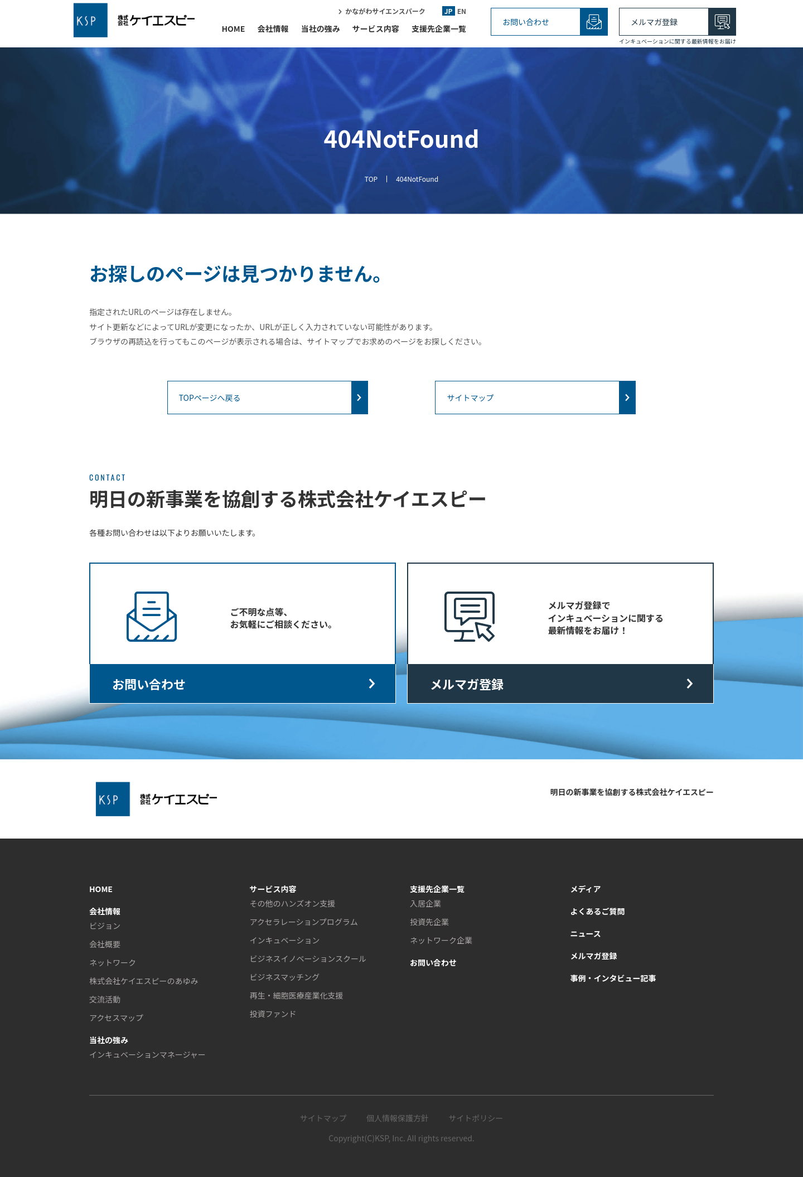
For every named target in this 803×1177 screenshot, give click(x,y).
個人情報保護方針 (397, 1117)
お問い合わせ (525, 21)
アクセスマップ (116, 1017)
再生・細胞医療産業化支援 (297, 995)
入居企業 (425, 903)
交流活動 (104, 999)
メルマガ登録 (654, 21)
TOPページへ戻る (210, 397)
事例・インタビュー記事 (613, 978)
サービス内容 (375, 31)
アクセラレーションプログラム (304, 921)
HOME (233, 31)
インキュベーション (285, 940)
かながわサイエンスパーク (385, 14)
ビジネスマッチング (285, 976)
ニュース (585, 933)
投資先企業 (429, 921)
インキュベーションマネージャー (147, 1054)
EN (461, 14)
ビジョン (104, 925)
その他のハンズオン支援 (293, 903)
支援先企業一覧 (439, 31)
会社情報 (272, 31)
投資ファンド (273, 1013)
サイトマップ (470, 397)
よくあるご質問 (597, 911)
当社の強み (320, 31)
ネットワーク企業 (441, 940)
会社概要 (104, 944)
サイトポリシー (475, 1117)
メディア (585, 888)
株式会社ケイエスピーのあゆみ (144, 980)
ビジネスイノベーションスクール (308, 958)
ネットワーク (112, 962)
